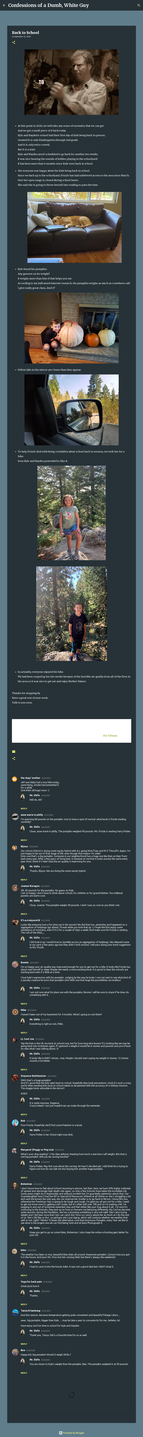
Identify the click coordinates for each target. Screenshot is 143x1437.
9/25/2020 (47, 1282)
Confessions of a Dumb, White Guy (48, 5)
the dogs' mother (30, 778)
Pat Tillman (110, 735)
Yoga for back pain (31, 1281)
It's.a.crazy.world (30, 920)
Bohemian (26, 1184)
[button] (13, 43)
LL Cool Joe (27, 1039)
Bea (23, 1350)
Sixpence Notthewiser (33, 1076)
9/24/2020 (31, 1250)
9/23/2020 (39, 1039)
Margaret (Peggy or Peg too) (37, 1149)
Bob (23, 1120)
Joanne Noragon (30, 886)
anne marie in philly (32, 814)
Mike (23, 1010)
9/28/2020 (30, 1350)
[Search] (93, 5)
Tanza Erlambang (30, 1310)
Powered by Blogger (71, 1433)
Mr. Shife (35, 795)
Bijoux (24, 846)
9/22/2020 (46, 778)
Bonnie (25, 962)
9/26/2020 (45, 795)
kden (23, 1250)
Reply (24, 808)
